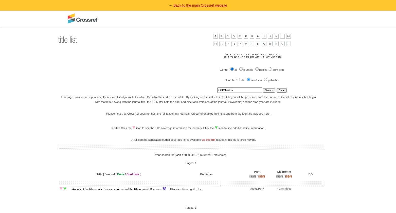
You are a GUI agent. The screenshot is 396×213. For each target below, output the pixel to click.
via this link (208, 139)
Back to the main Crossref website (200, 5)
